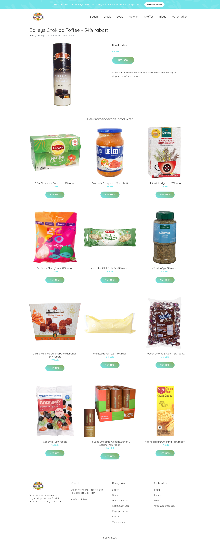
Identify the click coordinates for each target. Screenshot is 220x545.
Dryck (107, 17)
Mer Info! (123, 62)
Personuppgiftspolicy (164, 508)
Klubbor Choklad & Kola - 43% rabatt (165, 355)
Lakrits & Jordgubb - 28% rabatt (165, 185)
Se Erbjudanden (154, 4)
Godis (120, 17)
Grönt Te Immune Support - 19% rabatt (54, 185)
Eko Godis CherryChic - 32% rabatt (55, 270)
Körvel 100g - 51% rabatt (165, 270)
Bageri (94, 17)
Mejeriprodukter (120, 513)
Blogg (162, 17)
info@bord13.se (79, 501)
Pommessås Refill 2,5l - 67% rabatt (110, 355)
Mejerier (134, 17)
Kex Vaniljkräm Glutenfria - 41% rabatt (165, 443)
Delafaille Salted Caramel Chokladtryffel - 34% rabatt (55, 357)
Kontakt (157, 497)
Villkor (156, 502)
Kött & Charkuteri (121, 508)
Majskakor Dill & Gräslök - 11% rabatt (110, 270)
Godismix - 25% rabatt (55, 443)
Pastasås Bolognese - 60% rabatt (110, 185)
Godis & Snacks (120, 502)
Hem (32, 37)
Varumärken (180, 17)
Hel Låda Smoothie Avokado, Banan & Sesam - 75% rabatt (110, 445)
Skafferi (148, 17)
